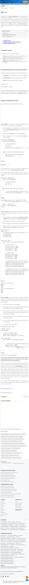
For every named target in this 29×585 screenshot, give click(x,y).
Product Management (16, 448)
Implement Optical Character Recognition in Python (7, 561)
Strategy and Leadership (13, 455)
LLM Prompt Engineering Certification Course (8, 475)
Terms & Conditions (4, 573)
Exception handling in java (5, 552)
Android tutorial (15, 541)
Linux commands (9, 541)
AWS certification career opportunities (7, 547)
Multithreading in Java (14, 554)
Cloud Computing (19, 436)
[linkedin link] (5, 576)
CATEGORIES (3, 519)
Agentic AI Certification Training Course (7, 473)
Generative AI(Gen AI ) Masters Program (7, 486)
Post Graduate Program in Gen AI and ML (7, 487)
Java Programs (21, 557)
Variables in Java (5, 33)
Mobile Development (14, 445)
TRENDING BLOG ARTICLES (6, 533)
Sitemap (2, 510)
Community (3, 509)
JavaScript (10, 17)
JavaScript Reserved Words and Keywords (7, 558)
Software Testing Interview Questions (7, 557)
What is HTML (3, 536)
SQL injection (11, 546)
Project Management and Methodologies (8, 450)
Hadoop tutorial (20, 549)
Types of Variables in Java (7, 36)
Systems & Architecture (17, 457)
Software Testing (4, 455)
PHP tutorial (18, 536)
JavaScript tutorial (22, 541)
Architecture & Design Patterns (13, 529)
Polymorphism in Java (11, 540)
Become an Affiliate (18, 504)
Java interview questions (10, 536)
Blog (5, 462)
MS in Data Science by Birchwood (6, 492)
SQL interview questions (11, 543)
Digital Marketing (14, 441)
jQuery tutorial (3, 543)
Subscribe (25, 1)
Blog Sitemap (3, 512)
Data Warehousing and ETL (19, 438)
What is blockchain (13, 549)
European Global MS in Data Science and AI (8, 495)
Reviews (2, 504)
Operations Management (6, 448)
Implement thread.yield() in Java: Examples (7, 560)
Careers (16, 501)
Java (2, 17)
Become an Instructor (18, 503)
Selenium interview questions (12, 535)
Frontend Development (4, 526)
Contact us (2, 506)
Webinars (2, 515)
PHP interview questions (22, 538)
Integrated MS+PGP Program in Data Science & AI (9, 490)
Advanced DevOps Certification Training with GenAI (9, 472)
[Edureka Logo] (5, 467)
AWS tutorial (16, 547)
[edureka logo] (12, 1)
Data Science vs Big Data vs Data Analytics (7, 555)
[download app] (19, 512)
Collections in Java (20, 550)
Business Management (11, 436)
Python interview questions (5, 554)
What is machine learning (20, 544)
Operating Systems (22, 445)
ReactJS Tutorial (21, 554)
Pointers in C (3, 541)
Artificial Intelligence (5, 434)
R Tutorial (15, 557)
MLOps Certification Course (5, 480)
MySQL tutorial (18, 543)
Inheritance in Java (4, 540)
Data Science (10, 438)
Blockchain (3, 436)
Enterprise (20, 441)
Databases (3, 441)
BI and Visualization (16, 434)
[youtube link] (7, 576)
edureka (5, 12)
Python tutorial (12, 544)
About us (2, 501)
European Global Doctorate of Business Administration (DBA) (11, 493)
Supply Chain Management (6, 457)
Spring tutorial (14, 538)
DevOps (8, 441)
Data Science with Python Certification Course (8, 476)
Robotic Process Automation (6, 452)
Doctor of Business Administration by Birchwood (9, 489)
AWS (11, 434)
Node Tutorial (13, 550)
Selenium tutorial (3, 535)
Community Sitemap (4, 513)
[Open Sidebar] (27, 580)
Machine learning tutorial (5, 544)
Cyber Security (4, 438)
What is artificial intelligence (5, 550)
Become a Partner (18, 506)
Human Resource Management (18, 443)
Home (3, 462)
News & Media (3, 503)
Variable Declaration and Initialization (9, 34)
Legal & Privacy (11, 573)
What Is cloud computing (5, 549)
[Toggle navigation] (1, 2)
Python (4, 17)
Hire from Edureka (18, 507)
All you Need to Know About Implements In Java (7, 563)
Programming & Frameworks (9, 462)
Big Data (23, 434)
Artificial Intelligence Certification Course (7, 481)
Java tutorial (20, 535)
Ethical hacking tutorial (4, 546)
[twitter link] (3, 576)
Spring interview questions (20, 540)
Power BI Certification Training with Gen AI (7, 478)
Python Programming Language (16, 552)
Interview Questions (5, 445)
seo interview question (17, 452)
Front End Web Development (6, 443)
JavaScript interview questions (5, 538)
